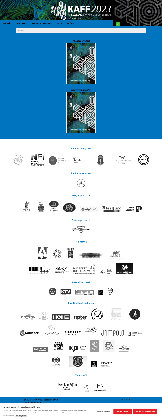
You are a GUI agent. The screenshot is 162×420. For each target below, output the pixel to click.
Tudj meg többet (21, 416)
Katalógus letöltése (81, 62)
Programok (21, 23)
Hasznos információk (42, 23)
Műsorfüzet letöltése (81, 111)
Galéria (70, 23)
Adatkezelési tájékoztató (129, 400)
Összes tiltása (122, 411)
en (118, 24)
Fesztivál (6, 23)
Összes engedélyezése (145, 411)
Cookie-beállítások (103, 411)
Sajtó (59, 23)
